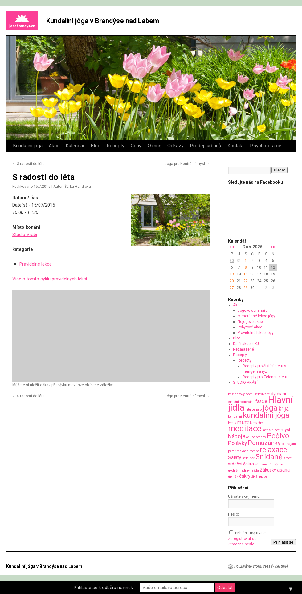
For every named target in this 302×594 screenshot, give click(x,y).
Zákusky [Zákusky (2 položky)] (268, 470)
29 (245, 288)
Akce (54, 146)
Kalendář (75, 146)
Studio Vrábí (24, 234)
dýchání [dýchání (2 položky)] (278, 393)
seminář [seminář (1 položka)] (248, 458)
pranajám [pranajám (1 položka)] (289, 444)
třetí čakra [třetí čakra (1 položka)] (276, 464)
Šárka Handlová (77, 186)
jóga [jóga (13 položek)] (270, 407)
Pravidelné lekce (35, 264)
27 (232, 288)
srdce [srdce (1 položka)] (288, 458)
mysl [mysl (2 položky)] (285, 429)
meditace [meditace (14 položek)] (244, 428)
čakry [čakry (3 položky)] (245, 476)
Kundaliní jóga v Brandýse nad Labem (102, 21)
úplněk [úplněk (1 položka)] (233, 477)
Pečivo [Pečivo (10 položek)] (278, 435)
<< (231, 247)
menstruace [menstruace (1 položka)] (271, 430)
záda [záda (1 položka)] (255, 470)
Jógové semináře (252, 310)
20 (232, 281)
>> (273, 247)
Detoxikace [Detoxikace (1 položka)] (262, 394)
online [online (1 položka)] (250, 437)
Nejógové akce (250, 321)
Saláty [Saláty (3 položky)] (234, 457)
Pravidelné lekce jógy (256, 333)
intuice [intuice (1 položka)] (250, 409)
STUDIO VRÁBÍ (245, 382)
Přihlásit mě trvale (250, 533)
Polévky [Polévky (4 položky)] (237, 443)
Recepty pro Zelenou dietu (265, 377)
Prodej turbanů (205, 146)
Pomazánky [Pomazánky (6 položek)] (264, 443)
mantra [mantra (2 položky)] (244, 422)
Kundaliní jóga (28, 146)
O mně (154, 146)
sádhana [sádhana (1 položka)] (261, 464)
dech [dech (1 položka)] (249, 394)
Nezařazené (243, 349)
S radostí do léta (28, 164)
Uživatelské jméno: (244, 496)
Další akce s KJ (246, 344)
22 (245, 281)
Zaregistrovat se (242, 538)
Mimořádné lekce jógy (256, 316)
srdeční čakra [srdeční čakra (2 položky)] (241, 463)
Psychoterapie (265, 146)
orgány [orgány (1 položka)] (261, 437)
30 (232, 261)
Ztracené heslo (241, 544)
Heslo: (233, 514)
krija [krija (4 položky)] (284, 408)
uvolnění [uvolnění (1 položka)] (234, 470)
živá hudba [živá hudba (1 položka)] (259, 477)
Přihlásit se (283, 542)
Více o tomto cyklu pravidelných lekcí (49, 279)
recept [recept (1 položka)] (254, 451)
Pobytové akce (250, 327)
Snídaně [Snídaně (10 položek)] (269, 456)
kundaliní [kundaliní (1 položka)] (235, 417)
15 (245, 274)
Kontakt (235, 146)
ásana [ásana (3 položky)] (283, 470)
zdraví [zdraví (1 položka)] (246, 470)
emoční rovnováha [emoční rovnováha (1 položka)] (241, 402)
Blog (95, 146)
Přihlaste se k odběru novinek (103, 587)
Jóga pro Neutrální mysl (187, 164)
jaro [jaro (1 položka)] (259, 409)
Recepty (115, 146)
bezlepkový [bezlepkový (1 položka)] (236, 394)
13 (232, 274)
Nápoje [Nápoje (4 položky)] (236, 436)
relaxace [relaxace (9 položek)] (273, 449)
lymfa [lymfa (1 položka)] (232, 423)
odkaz (45, 385)
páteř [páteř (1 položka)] (232, 451)
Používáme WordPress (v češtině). (261, 566)
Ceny (136, 146)
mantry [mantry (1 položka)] (258, 423)
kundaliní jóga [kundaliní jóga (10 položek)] (266, 415)
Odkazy (175, 146)
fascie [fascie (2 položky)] (261, 401)
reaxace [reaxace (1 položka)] (242, 451)
